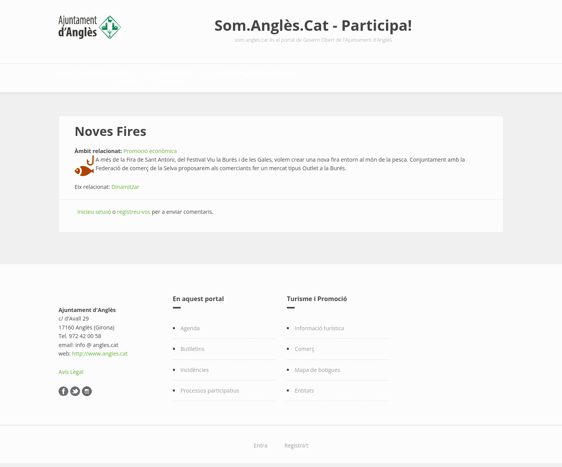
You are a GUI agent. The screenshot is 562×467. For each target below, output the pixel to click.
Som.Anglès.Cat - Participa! (313, 25)
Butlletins (193, 344)
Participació (340, 76)
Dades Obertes (187, 76)
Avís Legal (71, 368)
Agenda (190, 324)
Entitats (304, 386)
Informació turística (319, 324)
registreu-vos (133, 207)
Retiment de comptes (265, 76)
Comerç (305, 344)
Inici (73, 76)
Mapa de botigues (317, 365)
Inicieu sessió (94, 207)
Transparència (119, 76)
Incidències (195, 365)
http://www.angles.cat (100, 349)
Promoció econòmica (150, 146)
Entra (260, 441)
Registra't (296, 441)
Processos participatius (210, 386)
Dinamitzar (126, 182)
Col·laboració (404, 76)
